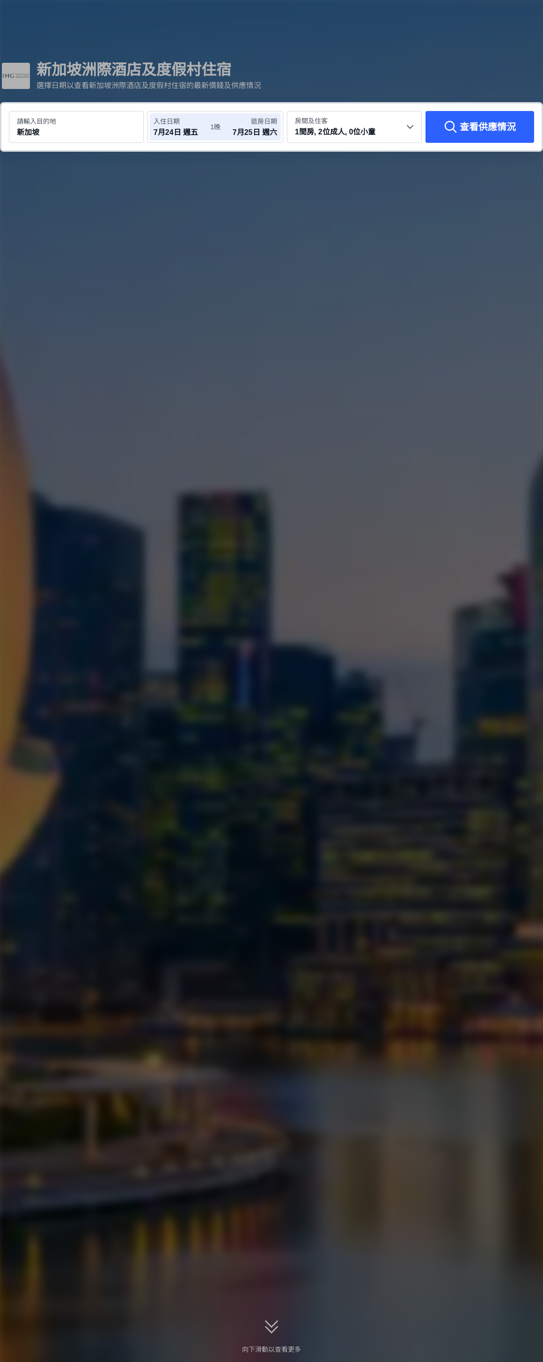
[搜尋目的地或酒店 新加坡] (76, 127)
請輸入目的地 (36, 121)
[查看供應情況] (480, 127)
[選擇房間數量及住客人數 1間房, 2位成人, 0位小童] (354, 126)
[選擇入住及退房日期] (181, 126)
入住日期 (167, 121)
